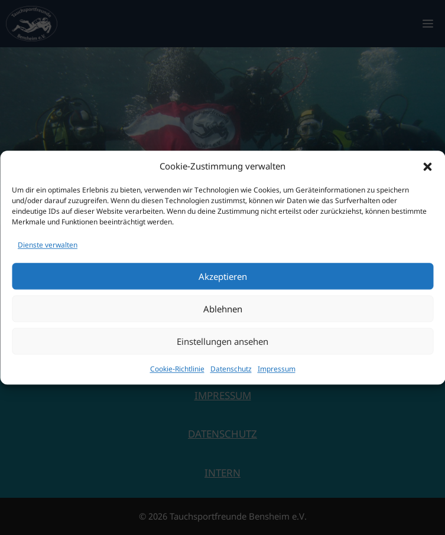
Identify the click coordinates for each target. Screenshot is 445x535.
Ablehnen (222, 313)
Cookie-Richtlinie (177, 374)
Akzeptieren (223, 281)
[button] (427, 171)
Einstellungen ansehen (222, 346)
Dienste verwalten (47, 249)
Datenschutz (231, 374)
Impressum (276, 374)
